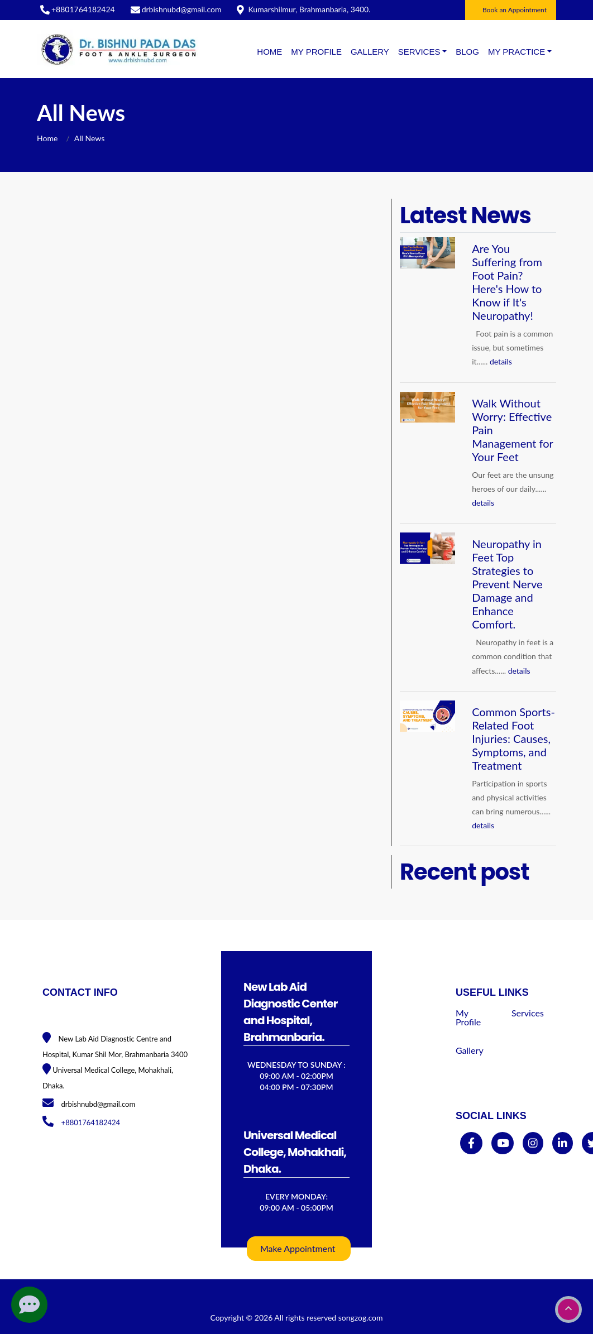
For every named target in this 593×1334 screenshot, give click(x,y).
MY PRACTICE (516, 51)
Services (527, 1012)
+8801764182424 (83, 9)
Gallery (370, 51)
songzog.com (360, 1317)
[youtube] (502, 1143)
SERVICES (419, 51)
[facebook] (471, 1143)
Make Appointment (298, 1248)
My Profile (316, 51)
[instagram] (533, 1143)
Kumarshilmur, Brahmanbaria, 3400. (309, 9)
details (501, 361)
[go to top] (568, 1309)
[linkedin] (562, 1143)
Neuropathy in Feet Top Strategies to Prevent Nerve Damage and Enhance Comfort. (507, 584)
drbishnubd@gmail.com (182, 9)
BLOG (467, 51)
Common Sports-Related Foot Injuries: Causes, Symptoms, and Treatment (513, 738)
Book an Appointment (514, 10)
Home (269, 51)
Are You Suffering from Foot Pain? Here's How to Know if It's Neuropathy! (507, 282)
